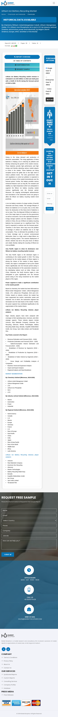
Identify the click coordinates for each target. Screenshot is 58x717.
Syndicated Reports (10, 674)
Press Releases (9, 695)
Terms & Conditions (10, 657)
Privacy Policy (8, 661)
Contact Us (7, 668)
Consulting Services (10, 681)
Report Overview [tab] (22, 57)
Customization (22, 65)
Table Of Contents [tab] (22, 61)
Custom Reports (9, 678)
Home (4, 14)
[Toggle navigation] (54, 3)
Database (7, 688)
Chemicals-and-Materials (16, 14)
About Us (7, 664)
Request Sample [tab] (22, 69)
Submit (7, 554)
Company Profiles (10, 685)
